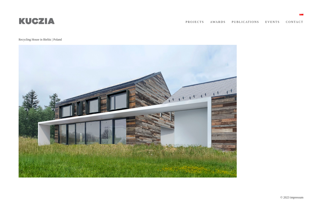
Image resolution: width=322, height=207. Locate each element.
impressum (296, 197)
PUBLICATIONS (245, 22)
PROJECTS (195, 22)
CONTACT (294, 22)
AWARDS (218, 22)
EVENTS (272, 22)
